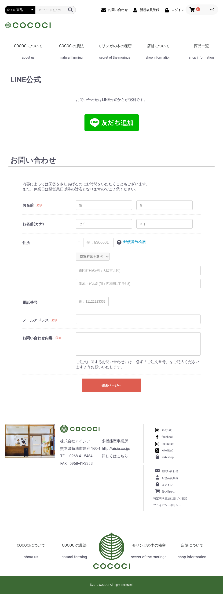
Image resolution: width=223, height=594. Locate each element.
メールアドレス (35, 320)
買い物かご (168, 491)
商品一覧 (201, 46)
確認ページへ (111, 385)
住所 (26, 242)
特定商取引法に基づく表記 (170, 498)
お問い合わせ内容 (37, 338)
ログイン (167, 485)
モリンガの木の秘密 (115, 46)
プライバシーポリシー (167, 505)
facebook (167, 437)
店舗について (158, 46)
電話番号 (29, 302)
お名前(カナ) (33, 224)
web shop (167, 457)
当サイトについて (57, 516)
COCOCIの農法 (71, 46)
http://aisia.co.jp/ (116, 448)
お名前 (28, 205)
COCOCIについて (28, 46)
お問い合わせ (169, 471)
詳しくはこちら (115, 456)
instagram (168, 443)
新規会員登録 (169, 478)
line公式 (166, 430)
